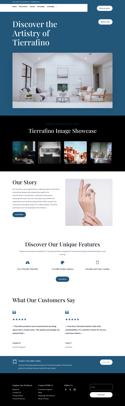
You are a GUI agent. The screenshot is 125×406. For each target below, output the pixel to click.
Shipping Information (46, 395)
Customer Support (45, 389)
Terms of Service (18, 399)
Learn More (19, 214)
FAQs (40, 392)
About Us (15, 389)
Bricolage (41, 6)
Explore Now (105, 22)
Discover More (104, 8)
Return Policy (43, 399)
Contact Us (16, 392)
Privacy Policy (17, 395)
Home (14, 6)
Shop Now (106, 362)
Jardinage (50, 6)
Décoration (23, 6)
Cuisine (32, 6)
